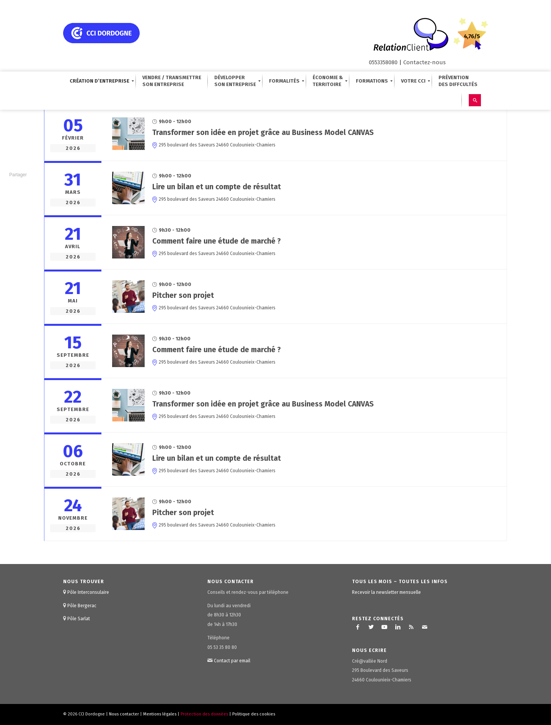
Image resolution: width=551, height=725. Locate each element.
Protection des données (204, 714)
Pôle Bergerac (81, 605)
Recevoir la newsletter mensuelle (386, 592)
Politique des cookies (253, 714)
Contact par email (232, 660)
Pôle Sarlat (78, 618)
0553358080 (383, 62)
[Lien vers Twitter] (371, 627)
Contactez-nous (424, 62)
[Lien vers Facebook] (358, 627)
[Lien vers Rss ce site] (411, 627)
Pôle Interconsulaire (88, 592)
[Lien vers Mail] (424, 627)
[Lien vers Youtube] (384, 627)
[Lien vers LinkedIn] (398, 627)
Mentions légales (159, 714)
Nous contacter (124, 714)
